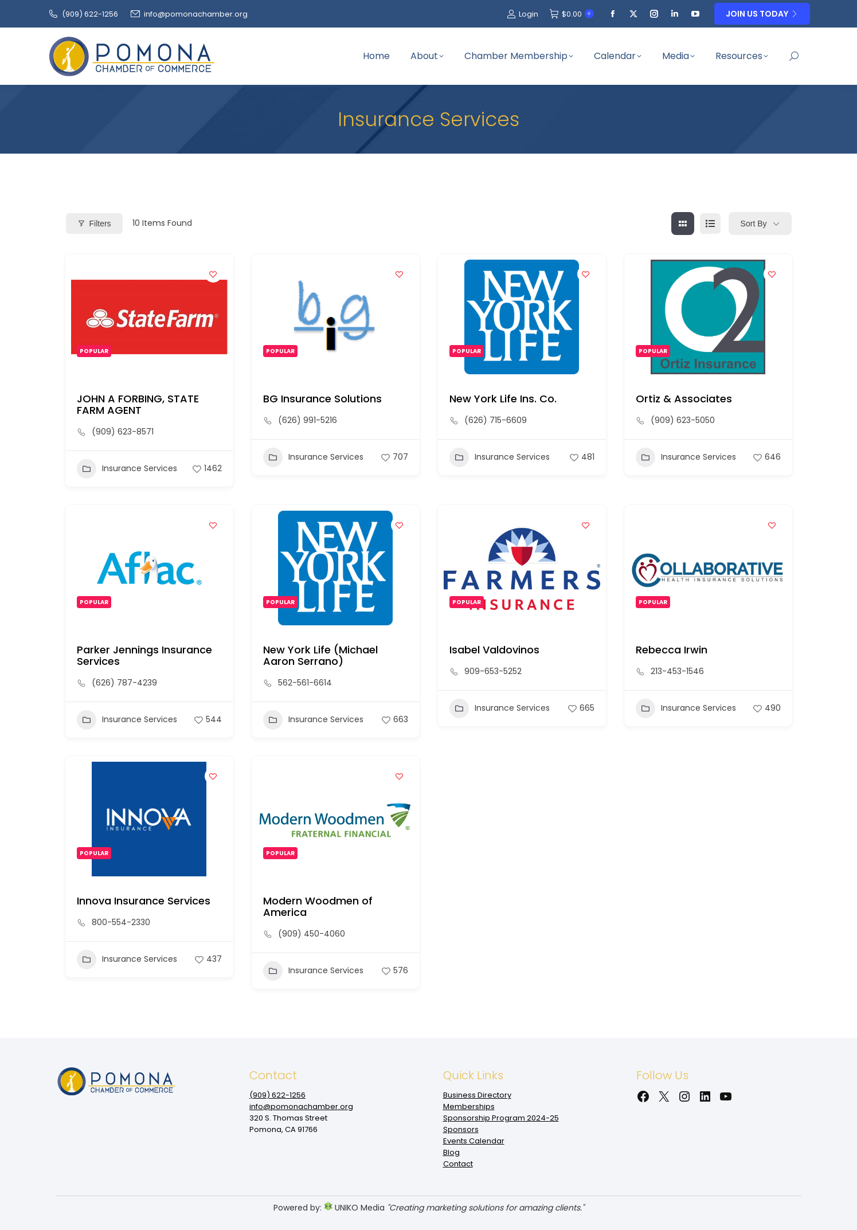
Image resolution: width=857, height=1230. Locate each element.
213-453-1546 (677, 671)
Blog (451, 1152)
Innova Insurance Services (143, 901)
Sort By (754, 223)
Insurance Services (127, 469)
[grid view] (682, 223)
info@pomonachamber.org (189, 14)
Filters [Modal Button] (94, 223)
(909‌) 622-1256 (83, 14)
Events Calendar (473, 1140)
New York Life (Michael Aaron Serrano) (320, 655)
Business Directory (477, 1095)
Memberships (469, 1106)
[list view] (710, 223)
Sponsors (461, 1129)
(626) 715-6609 (495, 420)
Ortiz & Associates (684, 398)
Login (522, 14)
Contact (458, 1163)
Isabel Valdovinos (494, 650)
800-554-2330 (121, 922)
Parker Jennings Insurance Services (144, 655)
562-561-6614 (305, 682)
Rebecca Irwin (671, 650)
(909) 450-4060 (311, 934)
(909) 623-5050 (683, 420)
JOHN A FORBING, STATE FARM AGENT (138, 404)
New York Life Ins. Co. (503, 398)
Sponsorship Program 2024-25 (501, 1118)
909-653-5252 (493, 671)
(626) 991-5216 (307, 420)
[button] (146, 368)
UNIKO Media (354, 1207)
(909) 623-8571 (123, 431)
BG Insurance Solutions (322, 398)
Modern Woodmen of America (318, 906)
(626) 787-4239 (124, 682)
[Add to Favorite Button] (213, 274)
